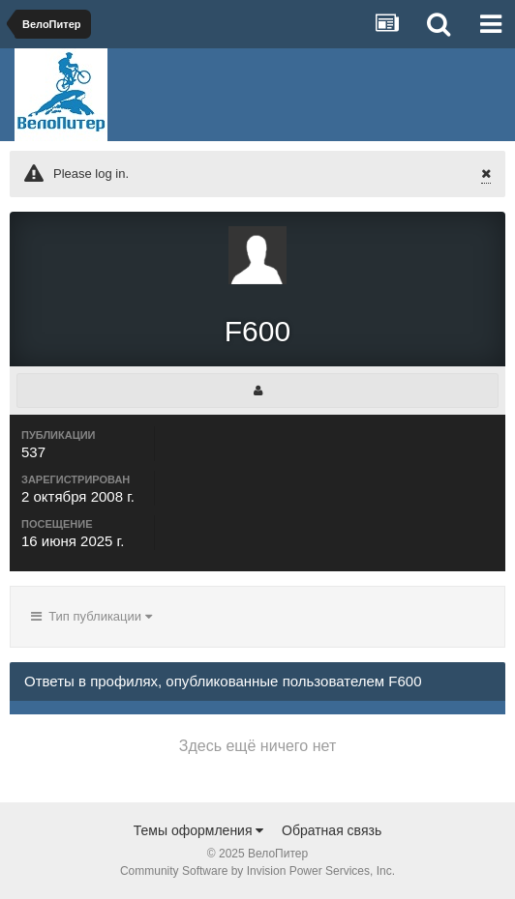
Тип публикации (91, 616)
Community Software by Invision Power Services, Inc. (257, 871)
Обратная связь (331, 830)
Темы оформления (199, 830)
